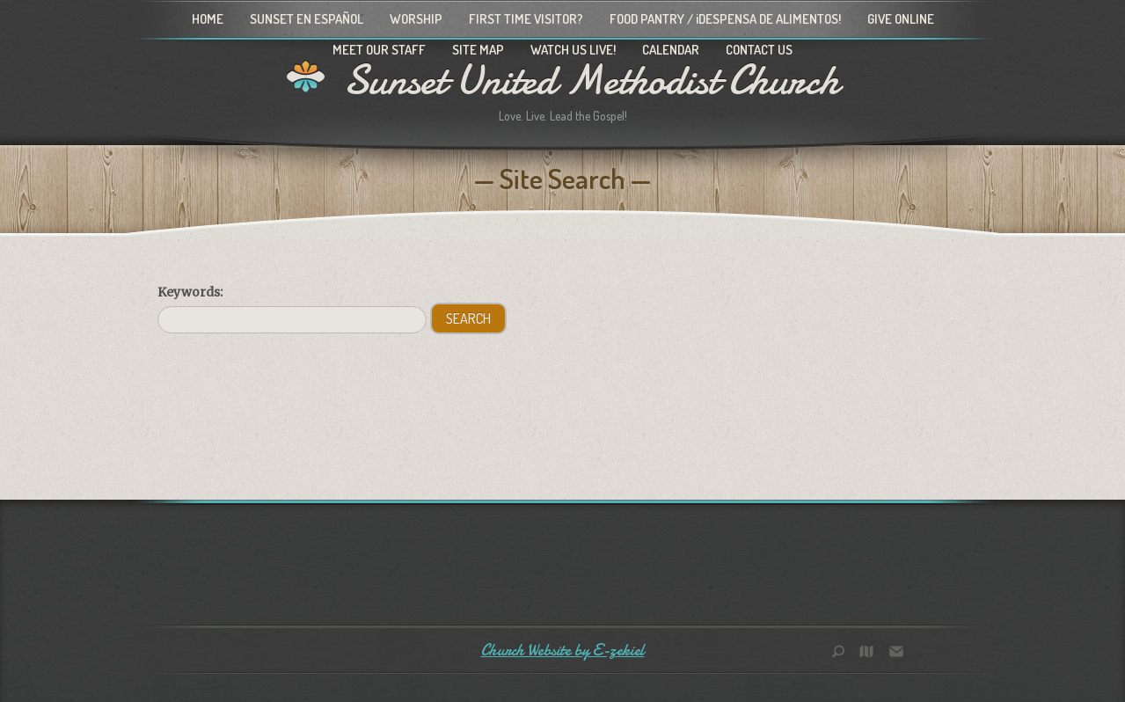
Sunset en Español (306, 19)
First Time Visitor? (526, 19)
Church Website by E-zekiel (563, 651)
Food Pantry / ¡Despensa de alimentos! (725, 19)
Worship (416, 19)
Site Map (478, 49)
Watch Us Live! (573, 49)
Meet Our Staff (379, 49)
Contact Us (759, 49)
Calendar (670, 49)
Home (207, 19)
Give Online (900, 19)
